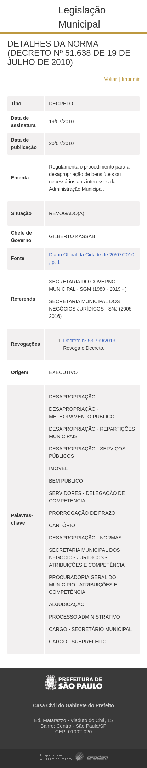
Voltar (110, 79)
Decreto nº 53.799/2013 (89, 340)
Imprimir (131, 79)
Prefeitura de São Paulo (73, 679)
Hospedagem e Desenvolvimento (74, 756)
